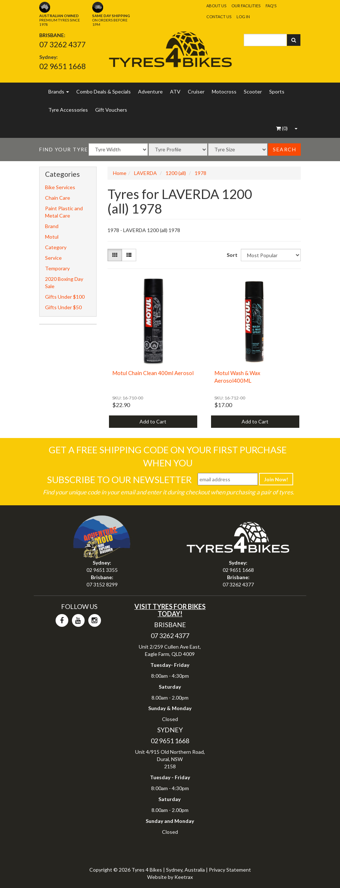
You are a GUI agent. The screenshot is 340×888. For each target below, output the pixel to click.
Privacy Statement (230, 870)
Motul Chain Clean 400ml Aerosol (153, 373)
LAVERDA (145, 173)
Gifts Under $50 (63, 307)
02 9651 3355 (102, 570)
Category (55, 247)
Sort (231, 255)
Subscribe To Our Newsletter (119, 479)
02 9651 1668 (62, 66)
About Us (216, 5)
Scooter (253, 91)
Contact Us (218, 16)
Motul (51, 237)
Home (119, 173)
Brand (51, 226)
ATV (175, 91)
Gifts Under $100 (65, 297)
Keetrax (183, 877)
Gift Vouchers (111, 110)
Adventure (150, 91)
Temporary (57, 268)
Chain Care (57, 198)
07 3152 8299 (102, 584)
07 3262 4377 (62, 44)
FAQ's (271, 5)
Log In (243, 16)
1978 (200, 173)
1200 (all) (176, 173)
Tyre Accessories (68, 110)
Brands (58, 91)
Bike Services (60, 187)
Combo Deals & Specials (103, 91)
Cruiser (196, 91)
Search (284, 149)
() (282, 128)
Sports (276, 91)
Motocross (224, 91)
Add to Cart (152, 421)
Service (53, 258)
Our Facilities (245, 5)
